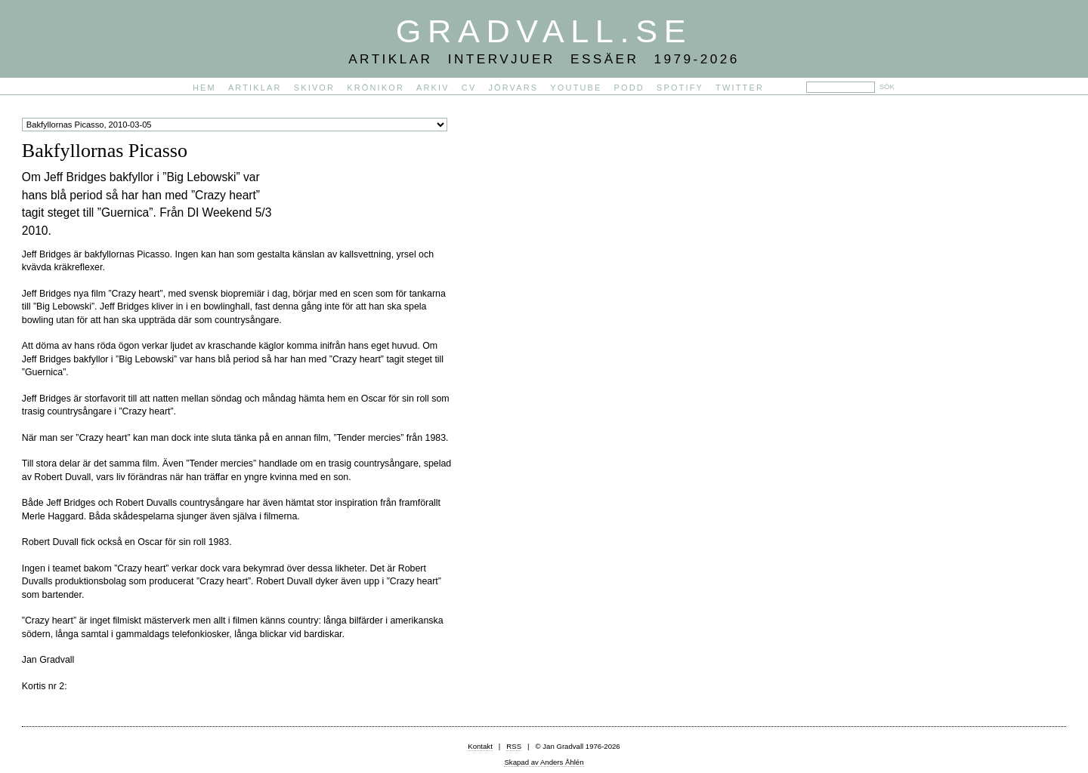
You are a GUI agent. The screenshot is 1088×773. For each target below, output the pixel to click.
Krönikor (375, 87)
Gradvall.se (544, 31)
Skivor (314, 87)
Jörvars (513, 87)
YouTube (575, 87)
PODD (629, 87)
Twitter (740, 87)
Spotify (680, 87)
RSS (513, 746)
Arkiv (433, 87)
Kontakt (480, 746)
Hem (204, 87)
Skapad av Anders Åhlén (543, 762)
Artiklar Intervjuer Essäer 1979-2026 (544, 58)
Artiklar (255, 87)
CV (469, 87)
